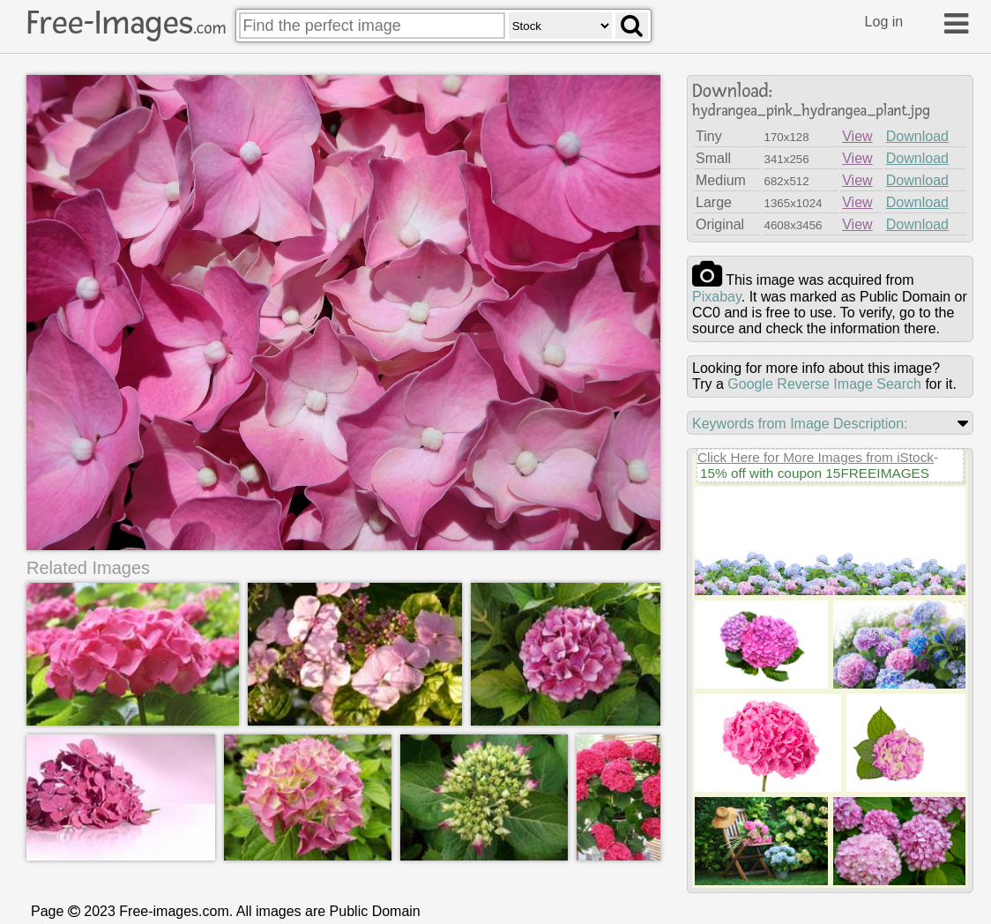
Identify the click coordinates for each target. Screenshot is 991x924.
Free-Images (126, 23)
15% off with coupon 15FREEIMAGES (814, 473)
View (857, 136)
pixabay (716, 296)
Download (917, 136)
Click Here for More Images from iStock (815, 457)
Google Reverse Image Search (824, 383)
